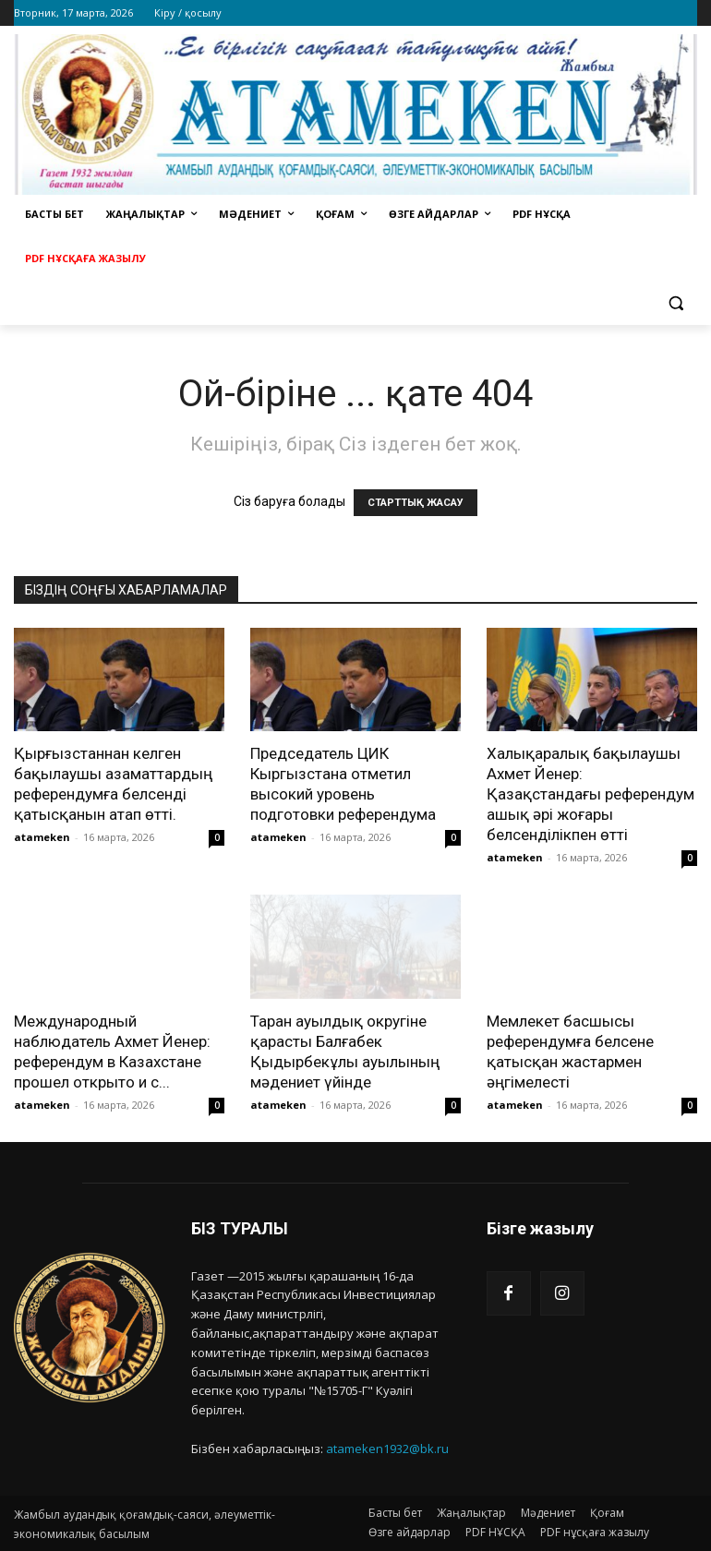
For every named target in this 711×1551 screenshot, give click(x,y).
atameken (42, 837)
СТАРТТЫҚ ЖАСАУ (416, 503)
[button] (675, 303)
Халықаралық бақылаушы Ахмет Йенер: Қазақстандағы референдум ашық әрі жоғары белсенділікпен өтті (590, 794)
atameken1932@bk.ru (387, 1448)
